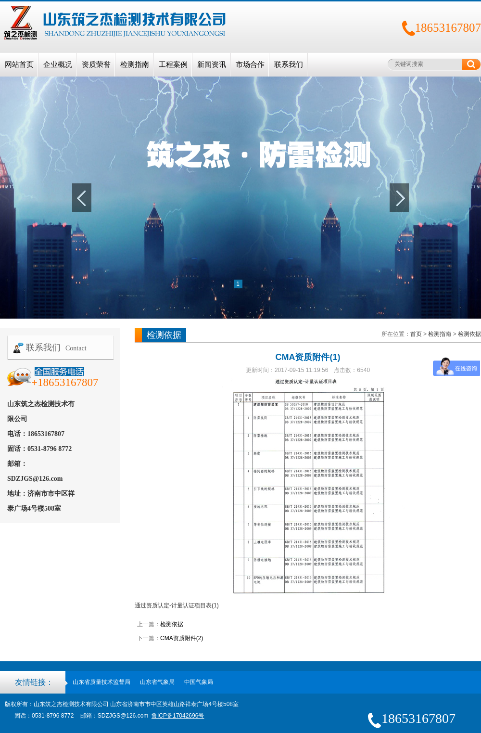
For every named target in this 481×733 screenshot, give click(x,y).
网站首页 (19, 64)
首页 (416, 334)
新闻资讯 (211, 64)
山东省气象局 (157, 682)
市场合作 (250, 64)
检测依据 (469, 334)
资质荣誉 (96, 64)
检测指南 (134, 64)
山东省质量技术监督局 (101, 682)
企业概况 (57, 64)
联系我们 (288, 64)
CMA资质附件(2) (181, 638)
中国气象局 (198, 682)
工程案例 (173, 64)
